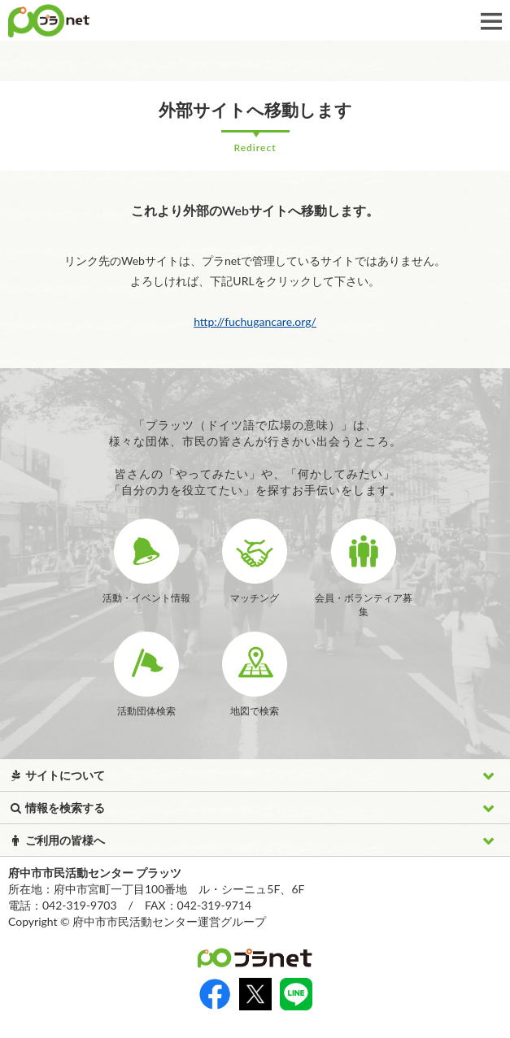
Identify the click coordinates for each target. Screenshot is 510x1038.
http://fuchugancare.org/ (255, 321)
